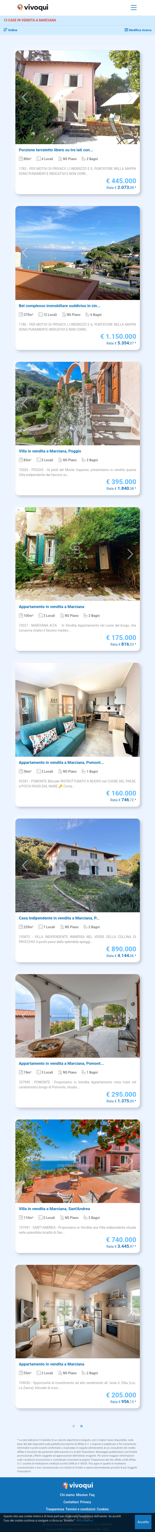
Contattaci (71, 1502)
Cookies (103, 1509)
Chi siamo (67, 1495)
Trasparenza (55, 1509)
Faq (92, 1495)
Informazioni (85, 1520)
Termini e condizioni (80, 1509)
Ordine (10, 30)
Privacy (85, 1502)
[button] (25, 97)
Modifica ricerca (137, 30)
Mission (82, 1495)
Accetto (143, 1522)
